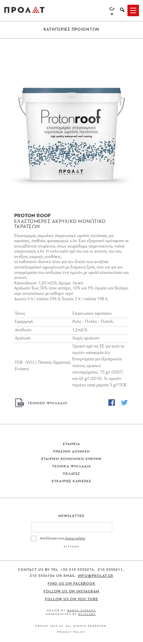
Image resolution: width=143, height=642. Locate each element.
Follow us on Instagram (72, 591)
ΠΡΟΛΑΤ (24, 10)
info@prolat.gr (95, 576)
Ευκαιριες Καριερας (72, 481)
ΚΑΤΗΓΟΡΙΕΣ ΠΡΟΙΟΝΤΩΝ (71, 30)
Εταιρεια (71, 444)
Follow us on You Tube (71, 599)
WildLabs (87, 614)
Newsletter (71, 516)
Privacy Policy (71, 632)
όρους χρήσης (75, 538)
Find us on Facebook (71, 584)
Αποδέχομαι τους (62, 538)
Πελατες (71, 474)
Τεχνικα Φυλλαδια (71, 466)
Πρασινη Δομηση (71, 452)
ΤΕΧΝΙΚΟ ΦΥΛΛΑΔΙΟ (48, 403)
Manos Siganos (81, 610)
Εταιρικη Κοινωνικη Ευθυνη (71, 459)
